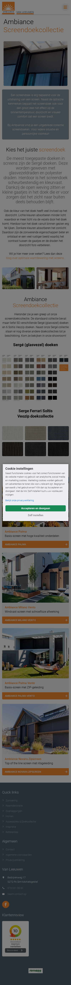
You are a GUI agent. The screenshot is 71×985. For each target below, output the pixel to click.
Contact (8, 849)
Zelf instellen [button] (35, 515)
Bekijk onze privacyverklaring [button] (19, 500)
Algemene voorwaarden (17, 854)
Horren (7, 816)
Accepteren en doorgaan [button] (35, 508)
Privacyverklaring (13, 860)
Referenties (10, 832)
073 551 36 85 (15, 888)
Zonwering (9, 800)
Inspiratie (9, 826)
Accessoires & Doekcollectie (19, 821)
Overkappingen (12, 811)
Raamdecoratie (12, 805)
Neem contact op (16, 894)
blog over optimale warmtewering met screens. (35, 258)
